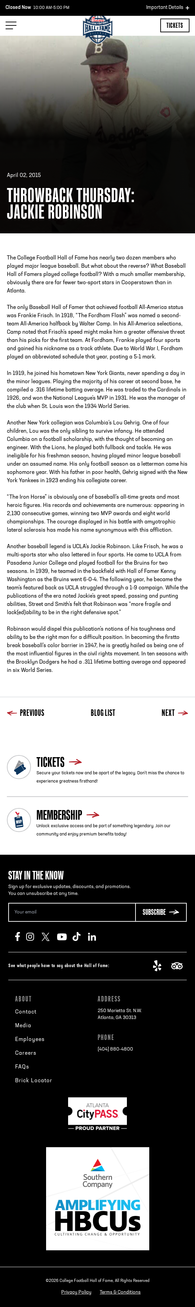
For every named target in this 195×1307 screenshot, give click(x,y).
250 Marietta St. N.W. (120, 1014)
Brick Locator (33, 1081)
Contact (25, 1012)
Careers (25, 1053)
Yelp (161, 966)
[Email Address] (71, 912)
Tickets (174, 25)
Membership (59, 815)
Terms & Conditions (120, 1292)
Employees (30, 1039)
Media (23, 1026)
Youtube (65, 937)
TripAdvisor (179, 966)
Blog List (103, 713)
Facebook (20, 937)
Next (175, 713)
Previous (25, 713)
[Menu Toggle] (11, 25)
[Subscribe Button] (161, 912)
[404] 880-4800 (115, 1049)
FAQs (22, 1067)
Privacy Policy (76, 1292)
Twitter (49, 937)
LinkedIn (96, 937)
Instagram (34, 937)
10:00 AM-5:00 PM (37, 7)
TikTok (80, 937)
